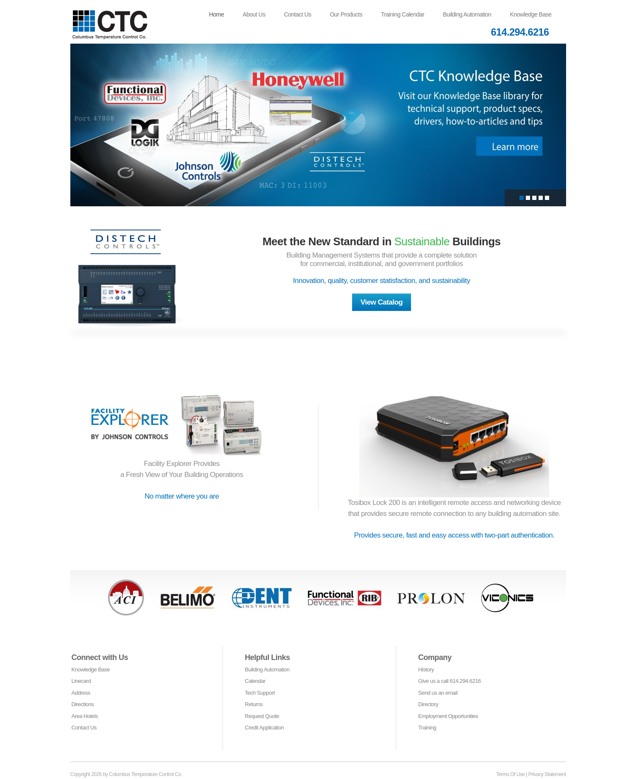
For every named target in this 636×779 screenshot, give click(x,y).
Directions (83, 704)
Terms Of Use (510, 774)
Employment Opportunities (448, 716)
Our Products (346, 14)
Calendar (255, 681)
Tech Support (260, 693)
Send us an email (437, 693)
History (426, 669)
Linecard (81, 681)
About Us (254, 14)
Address (81, 693)
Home (216, 14)
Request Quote (262, 716)
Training (427, 727)
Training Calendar (402, 14)
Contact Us (297, 14)
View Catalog (382, 302)
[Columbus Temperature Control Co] (117, 19)
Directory (428, 704)
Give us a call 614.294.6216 (449, 681)
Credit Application (264, 727)
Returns (254, 704)
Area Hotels (85, 716)
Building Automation (467, 14)
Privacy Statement (547, 774)
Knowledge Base (530, 14)
